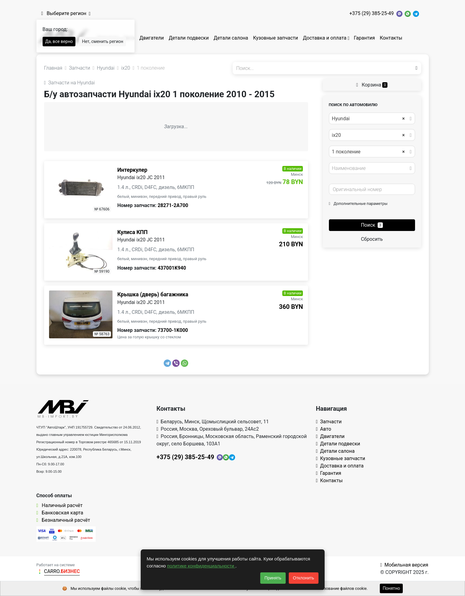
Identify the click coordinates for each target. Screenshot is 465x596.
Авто (323, 429)
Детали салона (231, 38)
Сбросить (372, 239)
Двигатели (151, 38)
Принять (273, 577)
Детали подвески (189, 38)
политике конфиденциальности (201, 565)
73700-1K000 (173, 330)
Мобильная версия (404, 565)
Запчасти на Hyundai (69, 83)
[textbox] (370, 168)
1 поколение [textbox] (368, 151)
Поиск (372, 225)
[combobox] (372, 118)
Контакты (391, 38)
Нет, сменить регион (102, 41)
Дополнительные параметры (358, 203)
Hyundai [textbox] (368, 118)
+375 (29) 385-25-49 (371, 13)
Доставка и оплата (324, 38)
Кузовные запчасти (275, 38)
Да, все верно (59, 41)
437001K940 (172, 268)
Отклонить (303, 577)
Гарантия (364, 38)
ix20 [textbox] (368, 135)
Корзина (371, 85)
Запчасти (329, 422)
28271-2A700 (173, 205)
